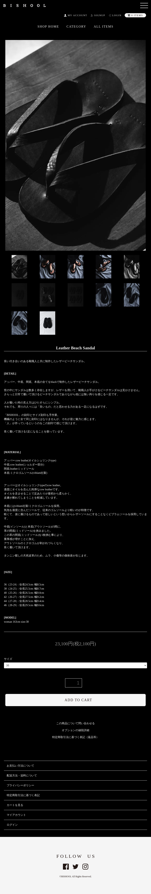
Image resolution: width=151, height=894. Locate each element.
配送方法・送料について (22, 775)
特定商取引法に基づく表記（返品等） (75, 737)
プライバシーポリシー (20, 785)
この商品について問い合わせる (75, 723)
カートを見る (15, 805)
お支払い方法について (20, 765)
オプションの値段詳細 (75, 730)
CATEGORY (76, 26)
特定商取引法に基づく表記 (23, 795)
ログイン (12, 824)
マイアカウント (16, 814)
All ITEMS (104, 26)
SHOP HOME (48, 26)
